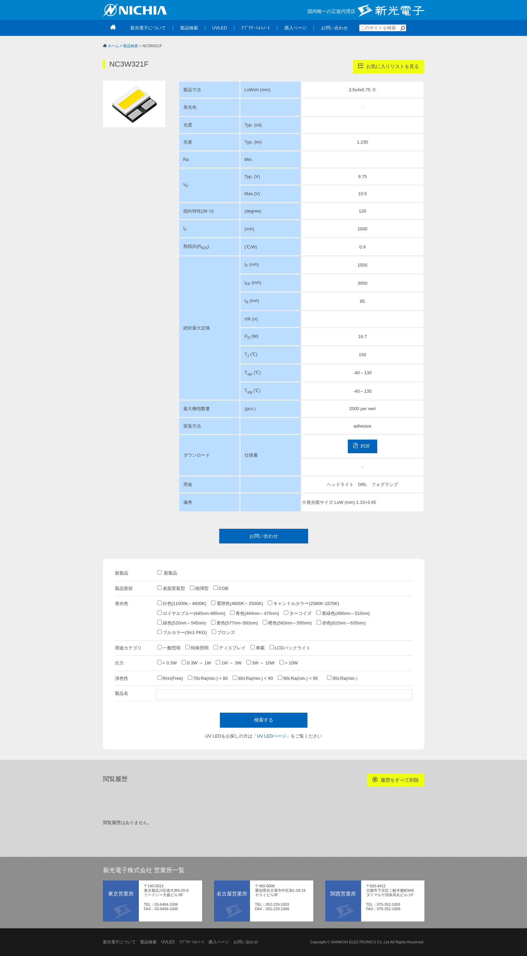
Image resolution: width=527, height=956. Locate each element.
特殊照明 (197, 647)
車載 (257, 647)
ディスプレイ (229, 647)
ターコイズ (298, 613)
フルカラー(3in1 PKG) (182, 632)
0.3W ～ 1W (196, 662)
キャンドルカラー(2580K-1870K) (303, 603)
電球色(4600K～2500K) (237, 603)
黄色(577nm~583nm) (234, 622)
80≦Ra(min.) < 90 (253, 678)
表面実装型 (171, 588)
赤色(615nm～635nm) (341, 622)
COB (220, 588)
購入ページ (219, 942)
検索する (263, 720)
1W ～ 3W (228, 662)
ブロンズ (223, 632)
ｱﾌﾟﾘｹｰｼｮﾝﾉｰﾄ (192, 942)
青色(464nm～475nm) (254, 613)
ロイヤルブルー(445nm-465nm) (191, 613)
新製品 (167, 573)
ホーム (113, 46)
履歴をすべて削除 (395, 780)
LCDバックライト (290, 647)
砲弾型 (199, 588)
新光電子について (119, 942)
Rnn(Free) (170, 678)
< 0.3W (167, 662)
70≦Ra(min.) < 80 (208, 678)
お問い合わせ (263, 536)
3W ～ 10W (260, 662)
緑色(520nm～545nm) (181, 622)
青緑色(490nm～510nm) (343, 613)
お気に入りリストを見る (388, 66)
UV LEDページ (271, 736)
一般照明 (169, 647)
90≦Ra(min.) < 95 (300, 678)
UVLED (168, 942)
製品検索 (130, 46)
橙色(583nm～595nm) (287, 622)
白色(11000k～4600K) (182, 603)
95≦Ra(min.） (343, 678)
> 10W (288, 662)
